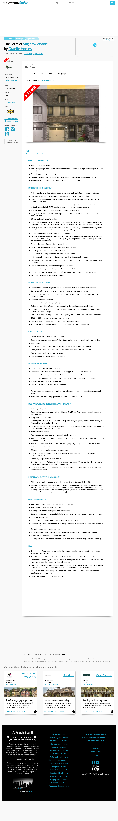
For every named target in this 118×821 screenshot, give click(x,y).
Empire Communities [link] (52, 684)
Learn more (10, 711)
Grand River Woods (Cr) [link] (29, 675)
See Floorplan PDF (35, 153)
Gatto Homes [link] (89, 684)
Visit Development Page (46, 80)
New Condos (59, 744)
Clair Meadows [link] (104, 675)
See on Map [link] (20, 711)
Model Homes (59, 741)
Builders (59, 767)
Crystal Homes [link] (12, 684)
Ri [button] (73, 712)
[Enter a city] (85, 3)
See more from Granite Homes (11, 119)
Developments (59, 757)
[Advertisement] (59, 20)
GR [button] (35, 712)
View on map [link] (11, 80)
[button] (112, 3)
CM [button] (112, 712)
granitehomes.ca (11, 102)
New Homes (59, 734)
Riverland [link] (68, 675)
